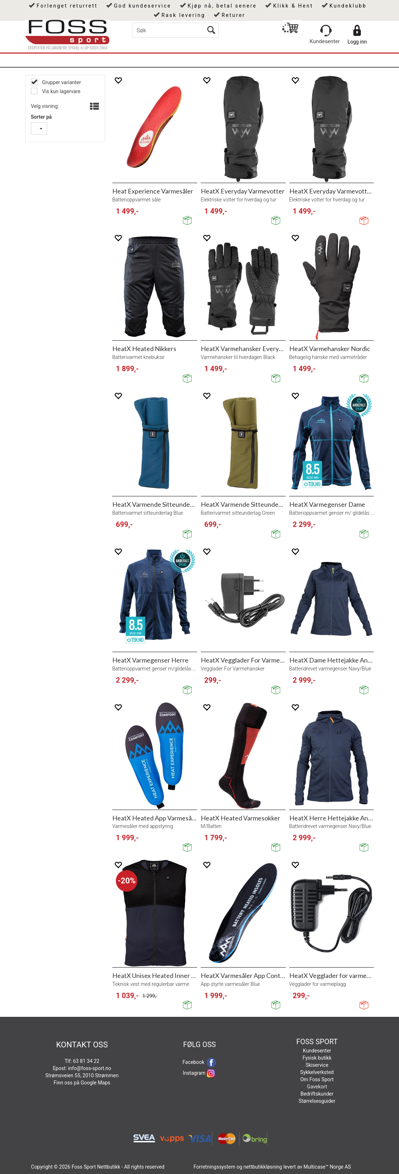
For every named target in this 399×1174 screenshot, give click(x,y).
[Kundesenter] (326, 30)
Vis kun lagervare (61, 91)
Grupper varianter (61, 82)
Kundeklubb (348, 6)
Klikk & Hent (293, 6)
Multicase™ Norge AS (327, 1167)
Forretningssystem (214, 1167)
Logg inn (357, 42)
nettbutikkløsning (263, 1167)
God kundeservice (142, 6)
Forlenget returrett (67, 6)
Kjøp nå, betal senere (222, 6)
